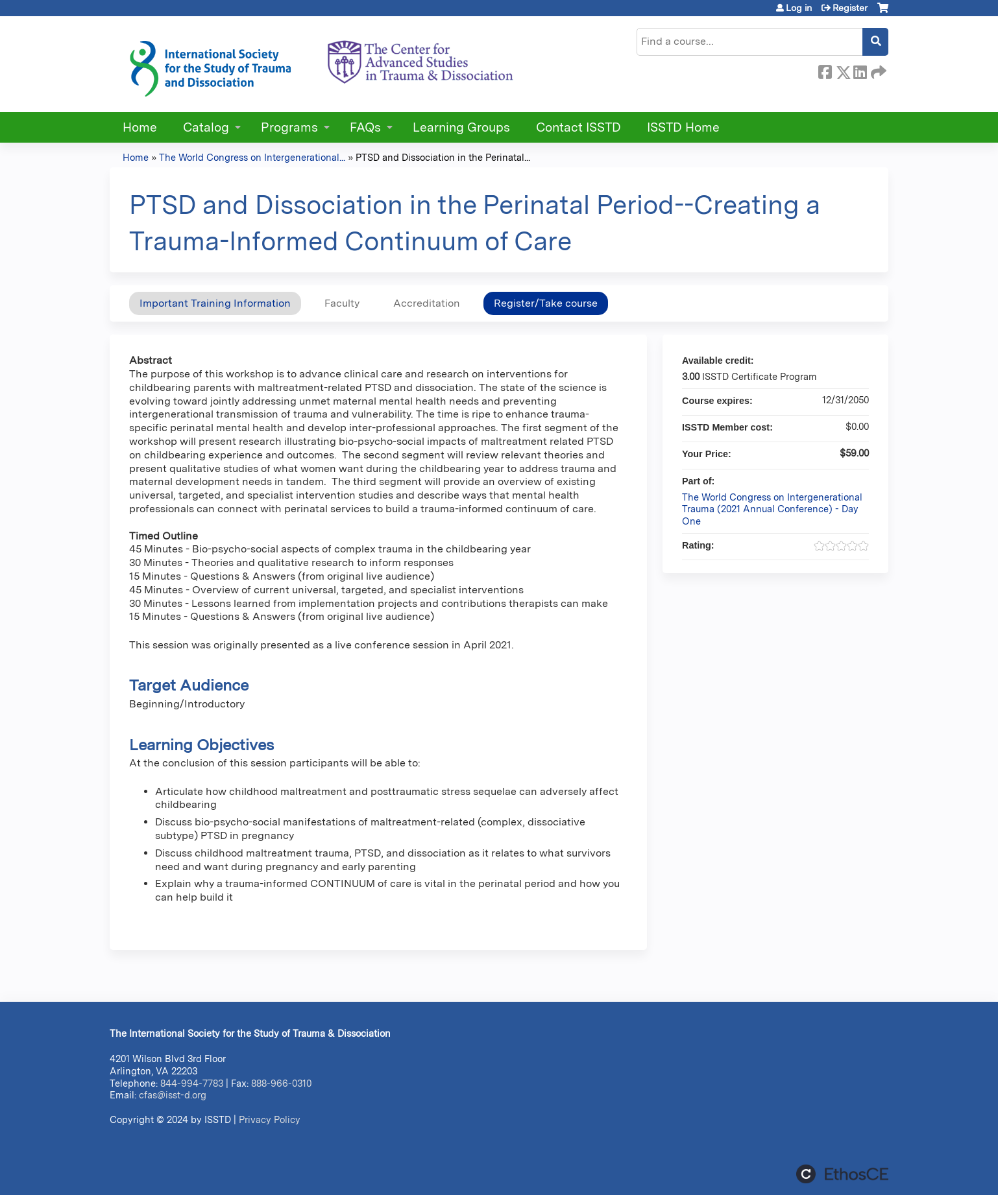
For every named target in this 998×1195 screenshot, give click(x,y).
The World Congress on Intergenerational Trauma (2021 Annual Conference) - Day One (772, 509)
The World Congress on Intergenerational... (252, 157)
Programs (289, 127)
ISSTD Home (683, 127)
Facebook (824, 70)
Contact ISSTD (578, 127)
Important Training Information (215, 303)
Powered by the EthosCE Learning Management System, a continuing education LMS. (842, 1174)
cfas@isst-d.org (172, 1094)
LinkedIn (859, 70)
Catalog (206, 127)
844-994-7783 (191, 1083)
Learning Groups (461, 127)
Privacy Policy (269, 1119)
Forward (877, 70)
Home (140, 127)
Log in (799, 7)
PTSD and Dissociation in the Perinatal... (443, 157)
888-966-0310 (281, 1083)
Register (850, 7)
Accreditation (426, 303)
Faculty (341, 303)
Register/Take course (546, 303)
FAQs (365, 127)
